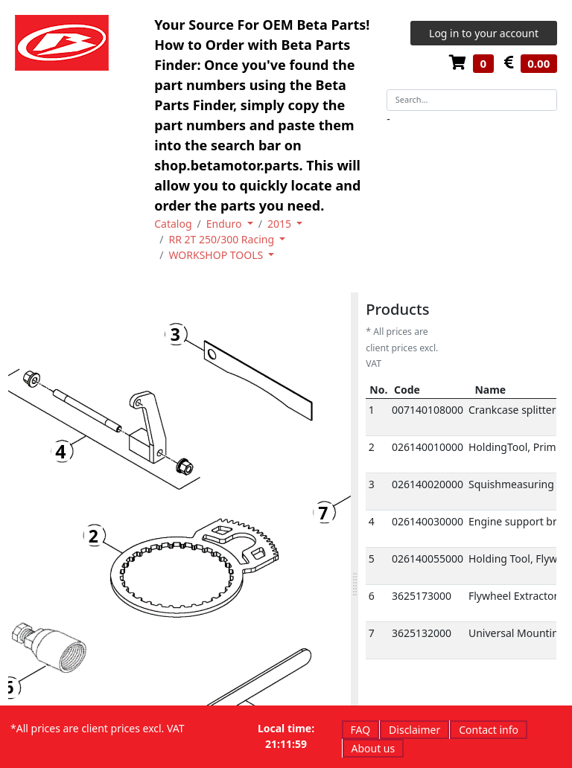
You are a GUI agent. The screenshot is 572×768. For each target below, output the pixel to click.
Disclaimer (414, 730)
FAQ (361, 730)
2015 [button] (280, 224)
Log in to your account (483, 33)
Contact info (488, 730)
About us (373, 748)
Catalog (172, 224)
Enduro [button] (225, 224)
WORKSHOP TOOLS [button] (216, 255)
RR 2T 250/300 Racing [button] (222, 239)
